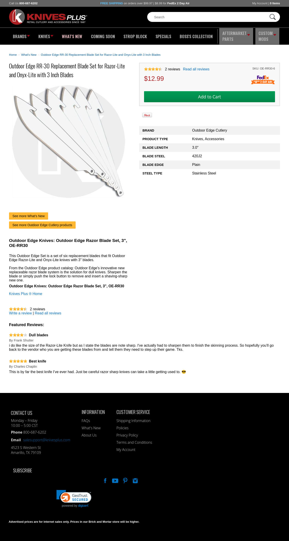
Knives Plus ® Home (25, 291)
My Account (259, 3)
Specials (162, 35)
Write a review (20, 310)
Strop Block (134, 35)
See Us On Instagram (134, 477)
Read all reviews (196, 67)
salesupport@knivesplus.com (46, 437)
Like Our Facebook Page (104, 477)
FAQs (86, 418)
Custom (267, 35)
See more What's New (28, 213)
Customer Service (133, 409)
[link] (74, 496)
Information (93, 409)
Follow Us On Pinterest (124, 477)
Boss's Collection (194, 35)
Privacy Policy (127, 432)
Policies (122, 425)
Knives (46, 35)
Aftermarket (235, 35)
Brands (21, 35)
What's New (72, 35)
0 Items (275, 3)
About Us (89, 432)
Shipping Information (134, 418)
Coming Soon (102, 35)
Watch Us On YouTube (114, 477)
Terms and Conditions (134, 439)
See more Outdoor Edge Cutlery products (42, 222)
